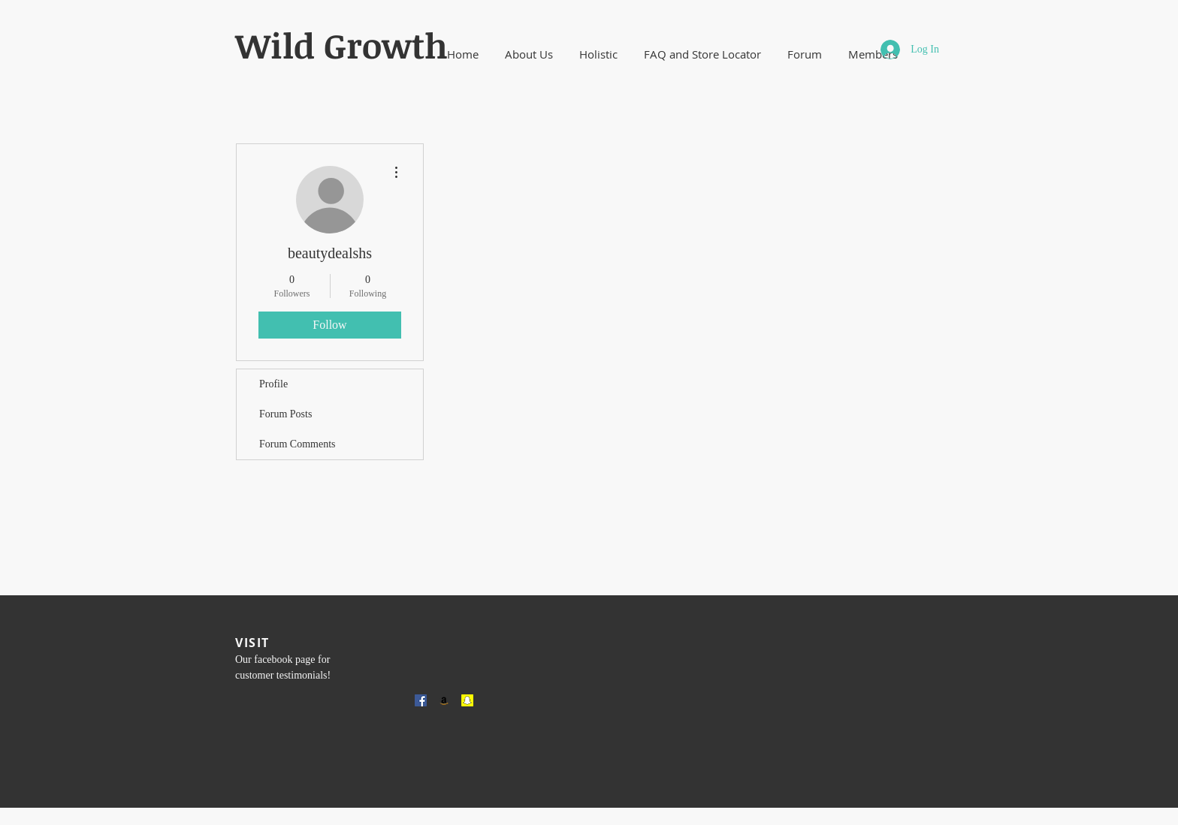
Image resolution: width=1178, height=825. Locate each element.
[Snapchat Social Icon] (467, 700)
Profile (273, 384)
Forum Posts (285, 414)
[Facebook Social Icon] (421, 700)
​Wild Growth (341, 45)
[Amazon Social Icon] (444, 700)
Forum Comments (297, 444)
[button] (528, 54)
